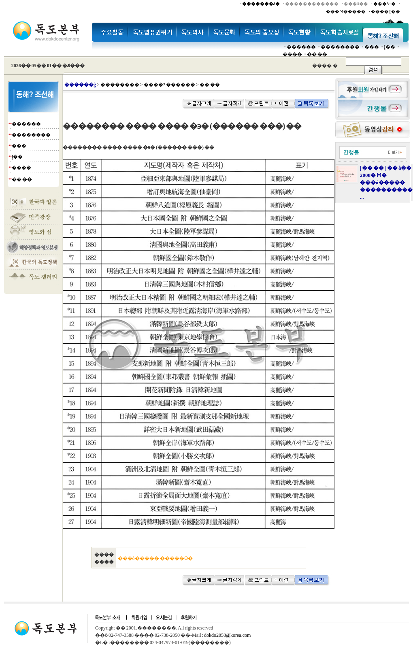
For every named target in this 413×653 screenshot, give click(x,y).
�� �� (317, 54)
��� (371, 47)
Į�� (389, 47)
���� (292, 54)
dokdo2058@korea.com (227, 635)
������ (301, 47)
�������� (340, 47)
